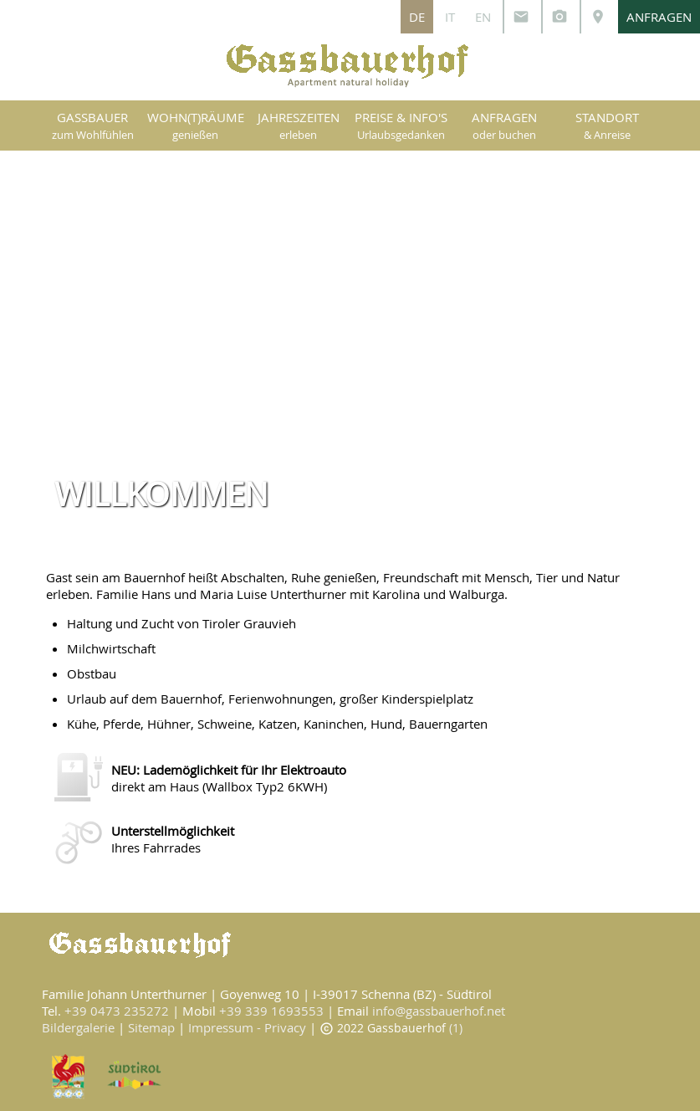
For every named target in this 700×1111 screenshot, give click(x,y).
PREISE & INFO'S (401, 125)
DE (417, 16)
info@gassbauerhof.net (438, 1010)
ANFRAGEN (659, 16)
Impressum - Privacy (247, 1027)
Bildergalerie (78, 1027)
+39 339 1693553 (271, 1010)
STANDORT (607, 125)
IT (450, 16)
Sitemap (151, 1027)
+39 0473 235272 (116, 1010)
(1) (455, 1028)
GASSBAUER (93, 125)
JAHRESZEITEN (299, 125)
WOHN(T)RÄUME (195, 125)
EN (483, 16)
